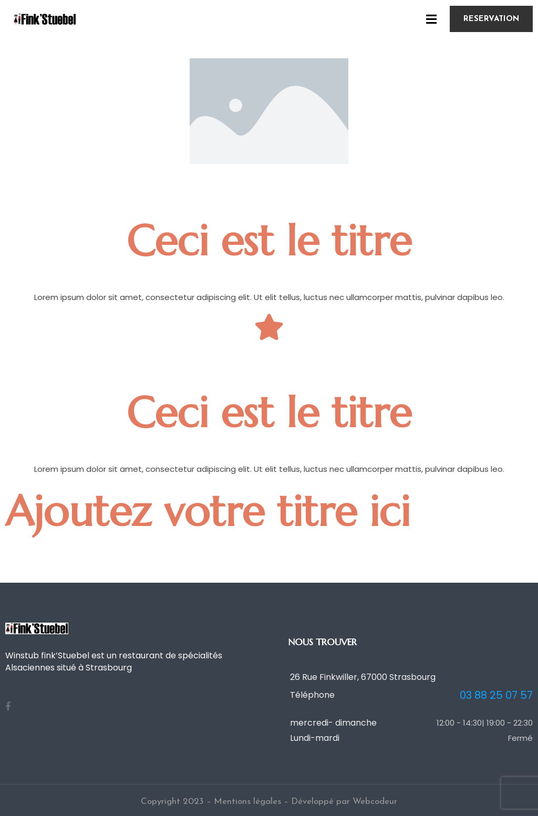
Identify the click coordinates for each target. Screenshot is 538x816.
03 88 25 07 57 (496, 695)
